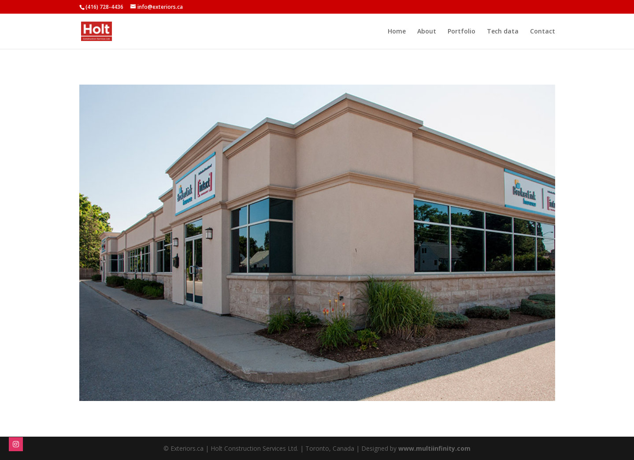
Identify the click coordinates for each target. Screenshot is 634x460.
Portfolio (461, 31)
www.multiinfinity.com (434, 448)
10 (350, 383)
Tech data (503, 31)
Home (397, 31)
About (426, 31)
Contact (542, 31)
